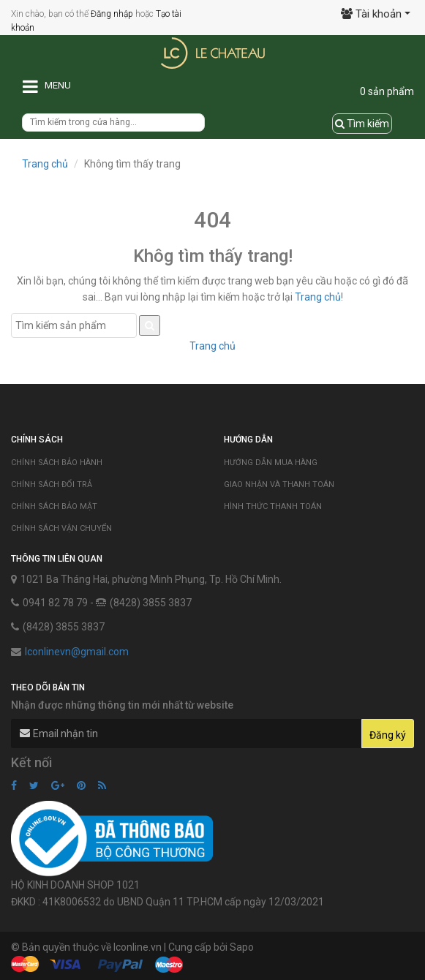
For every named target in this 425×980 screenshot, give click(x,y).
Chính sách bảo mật (54, 506)
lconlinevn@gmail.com (77, 651)
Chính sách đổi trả (51, 484)
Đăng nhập (112, 14)
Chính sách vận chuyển (61, 528)
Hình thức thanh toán (273, 506)
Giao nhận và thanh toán (279, 484)
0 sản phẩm (387, 91)
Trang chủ (45, 164)
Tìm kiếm (362, 123)
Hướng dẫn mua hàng (270, 462)
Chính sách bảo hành (56, 462)
